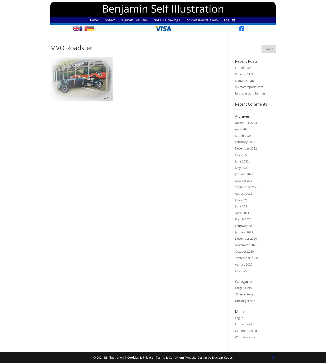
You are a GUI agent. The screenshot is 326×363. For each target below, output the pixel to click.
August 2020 (243, 264)
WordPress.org (245, 337)
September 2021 (246, 187)
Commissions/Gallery (201, 20)
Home (93, 20)
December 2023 (246, 123)
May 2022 (241, 168)
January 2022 (244, 174)
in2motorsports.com (249, 87)
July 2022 (241, 155)
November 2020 (246, 245)
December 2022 (246, 148)
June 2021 (242, 206)
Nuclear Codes (222, 357)
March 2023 (243, 136)
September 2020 (246, 258)
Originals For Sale (133, 20)
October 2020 (244, 251)
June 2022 (242, 161)
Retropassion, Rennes (250, 93)
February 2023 (245, 142)
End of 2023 (243, 68)
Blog (226, 20)
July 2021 (241, 200)
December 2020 (246, 238)
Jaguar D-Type (245, 81)
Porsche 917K (244, 74)
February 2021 (245, 226)
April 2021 (242, 213)
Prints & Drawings (166, 20)
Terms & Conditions (170, 357)
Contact (109, 20)
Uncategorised (245, 301)
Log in (239, 318)
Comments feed (246, 331)
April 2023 (242, 129)
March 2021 (243, 219)
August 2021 (243, 194)
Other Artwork (245, 294)
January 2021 (244, 232)
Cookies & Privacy (140, 357)
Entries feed (243, 324)
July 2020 (241, 271)
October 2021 (244, 181)
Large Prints (243, 288)
